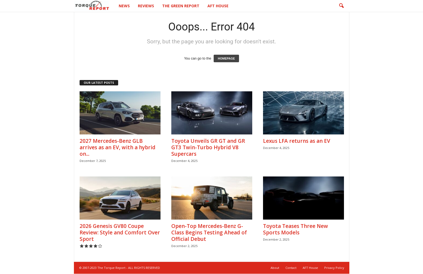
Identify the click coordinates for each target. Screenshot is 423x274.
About (275, 268)
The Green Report (180, 5)
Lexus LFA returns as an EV (296, 140)
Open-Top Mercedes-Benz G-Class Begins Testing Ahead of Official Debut (209, 232)
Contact (290, 268)
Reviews (146, 5)
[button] (341, 6)
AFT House (217, 5)
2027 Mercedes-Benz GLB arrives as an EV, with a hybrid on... (117, 147)
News (124, 5)
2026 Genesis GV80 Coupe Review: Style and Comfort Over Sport (120, 232)
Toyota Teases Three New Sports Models (295, 229)
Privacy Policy (334, 268)
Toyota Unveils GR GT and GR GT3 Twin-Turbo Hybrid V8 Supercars (208, 147)
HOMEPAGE (226, 58)
